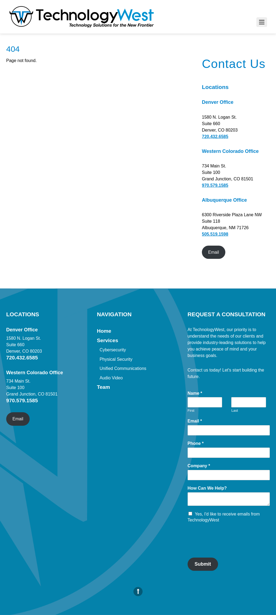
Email (213, 252)
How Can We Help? (207, 488)
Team (103, 387)
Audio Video (111, 378)
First (191, 410)
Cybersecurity (112, 350)
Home (104, 331)
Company (199, 465)
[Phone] (229, 453)
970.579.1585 (215, 185)
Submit (203, 564)
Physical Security (115, 359)
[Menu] (261, 22)
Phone (196, 443)
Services (107, 340)
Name (195, 393)
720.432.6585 (215, 136)
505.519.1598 (215, 234)
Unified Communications (122, 368)
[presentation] (229, 548)
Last (234, 410)
